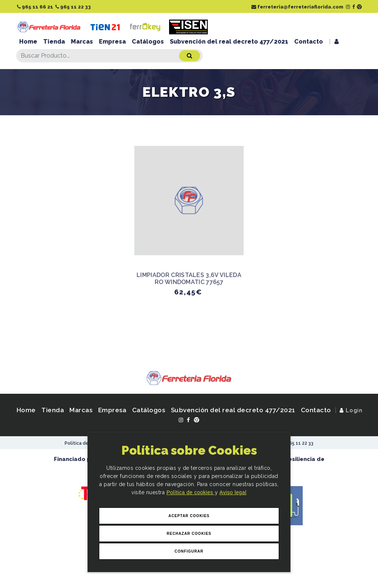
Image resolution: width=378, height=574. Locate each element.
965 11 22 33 (73, 7)
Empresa (112, 41)
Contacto (308, 41)
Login (351, 410)
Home (28, 41)
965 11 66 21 (35, 7)
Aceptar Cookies (189, 516)
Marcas (82, 41)
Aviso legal (233, 493)
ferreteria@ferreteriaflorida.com (297, 7)
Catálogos (148, 41)
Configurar (189, 551)
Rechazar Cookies (188, 534)
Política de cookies (190, 493)
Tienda (54, 41)
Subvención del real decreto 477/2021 (229, 41)
